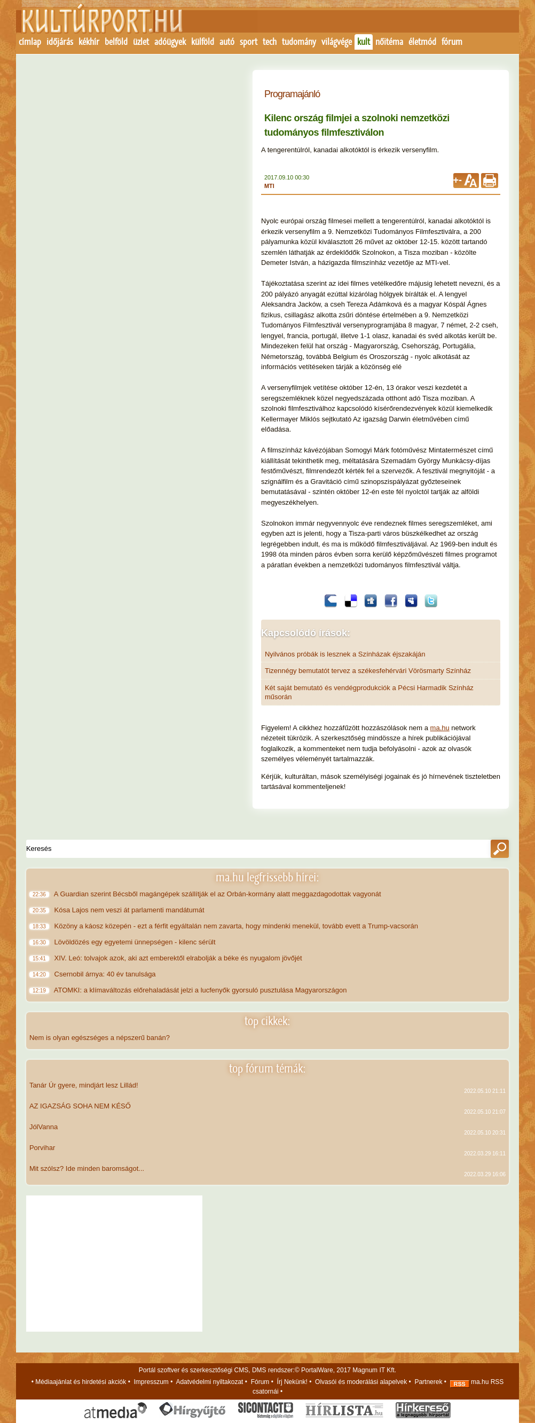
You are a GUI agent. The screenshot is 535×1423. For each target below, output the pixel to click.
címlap (30, 42)
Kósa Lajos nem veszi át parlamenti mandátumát (130, 910)
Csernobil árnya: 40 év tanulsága (106, 974)
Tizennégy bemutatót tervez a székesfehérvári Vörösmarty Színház (368, 671)
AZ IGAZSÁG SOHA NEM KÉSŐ (80, 1106)
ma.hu (440, 728)
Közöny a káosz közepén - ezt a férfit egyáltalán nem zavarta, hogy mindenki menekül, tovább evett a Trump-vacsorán (237, 926)
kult (363, 42)
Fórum (260, 1382)
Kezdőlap (96, 25)
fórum (452, 42)
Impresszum (151, 1382)
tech (270, 42)
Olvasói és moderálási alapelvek (361, 1382)
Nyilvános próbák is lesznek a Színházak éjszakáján (345, 654)
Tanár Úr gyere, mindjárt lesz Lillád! (83, 1085)
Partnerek (428, 1382)
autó (226, 42)
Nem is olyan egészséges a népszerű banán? (99, 1038)
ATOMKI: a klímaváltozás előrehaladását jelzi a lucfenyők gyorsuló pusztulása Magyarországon (201, 990)
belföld (116, 42)
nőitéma (389, 42)
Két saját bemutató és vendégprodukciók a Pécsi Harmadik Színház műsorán (369, 692)
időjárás (59, 42)
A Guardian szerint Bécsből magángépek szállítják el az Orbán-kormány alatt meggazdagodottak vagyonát (218, 894)
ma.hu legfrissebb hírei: (267, 877)
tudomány (299, 42)
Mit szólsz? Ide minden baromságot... (86, 1168)
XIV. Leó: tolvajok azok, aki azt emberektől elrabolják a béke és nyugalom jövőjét (179, 958)
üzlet (141, 42)
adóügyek (170, 42)
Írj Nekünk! (292, 1382)
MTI (269, 186)
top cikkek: (267, 1020)
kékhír (88, 42)
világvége (336, 42)
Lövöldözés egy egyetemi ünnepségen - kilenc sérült (136, 942)
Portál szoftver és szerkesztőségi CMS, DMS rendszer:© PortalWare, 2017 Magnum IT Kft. (267, 1370)
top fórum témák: (267, 1068)
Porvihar (42, 1148)
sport (248, 42)
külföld (202, 42)
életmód (422, 42)
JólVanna (43, 1127)
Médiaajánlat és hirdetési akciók (80, 1382)
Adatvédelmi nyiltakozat (209, 1382)
